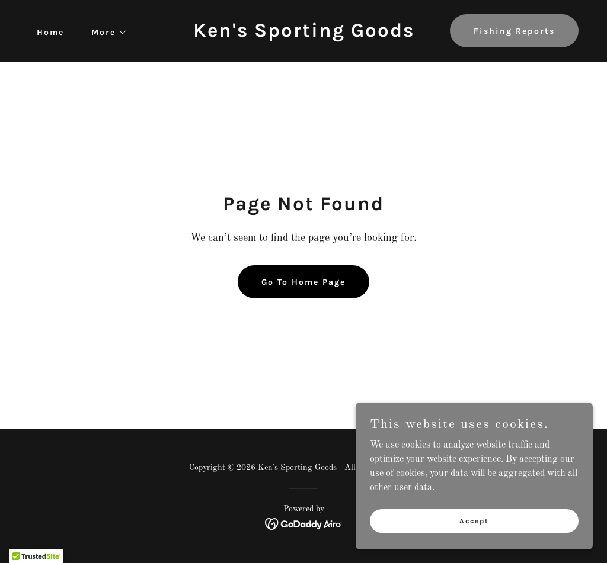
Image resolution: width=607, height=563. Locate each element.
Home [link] (50, 32)
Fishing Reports (514, 31)
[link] (303, 34)
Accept (474, 545)
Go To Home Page (303, 282)
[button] (105, 32)
